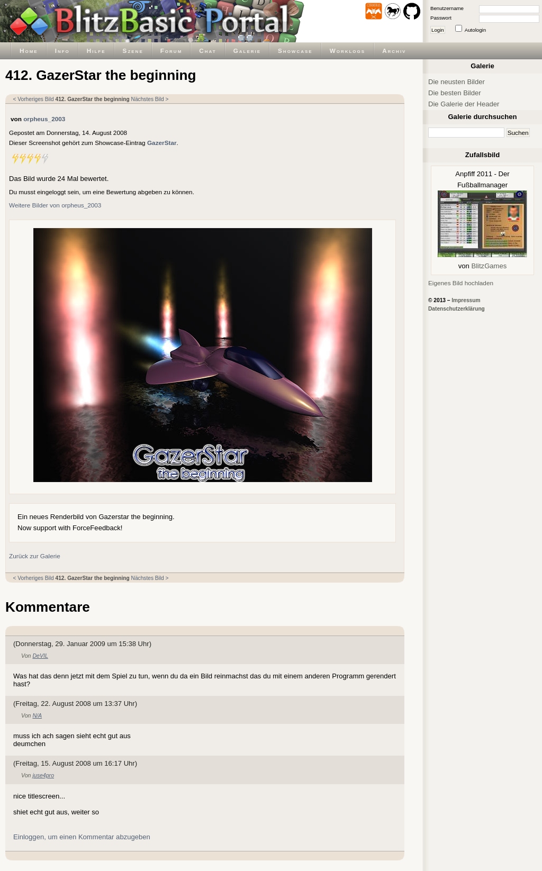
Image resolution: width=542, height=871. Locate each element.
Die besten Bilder (454, 93)
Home (29, 50)
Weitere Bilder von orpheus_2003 (55, 205)
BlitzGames (489, 266)
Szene (133, 50)
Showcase (295, 50)
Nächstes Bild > (150, 99)
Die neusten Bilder (456, 82)
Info (62, 50)
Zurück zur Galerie (34, 555)
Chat (207, 50)
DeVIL (40, 655)
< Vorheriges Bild (33, 99)
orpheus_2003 (44, 118)
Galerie (247, 50)
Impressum (465, 300)
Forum (171, 50)
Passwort (440, 18)
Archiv (394, 50)
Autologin (475, 30)
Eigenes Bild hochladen (460, 282)
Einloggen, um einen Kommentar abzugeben (81, 837)
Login (437, 30)
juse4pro (43, 775)
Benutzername (447, 8)
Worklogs (347, 50)
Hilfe (96, 50)
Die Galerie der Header (463, 104)
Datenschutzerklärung (456, 309)
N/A (37, 715)
